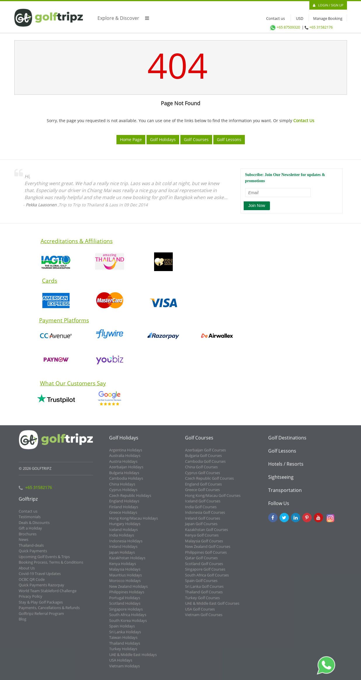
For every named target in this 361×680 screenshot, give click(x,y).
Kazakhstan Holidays (127, 561)
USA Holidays (120, 663)
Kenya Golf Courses (202, 538)
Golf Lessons (229, 139)
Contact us (274, 18)
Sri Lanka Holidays (125, 635)
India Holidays (121, 538)
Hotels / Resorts (286, 467)
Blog (22, 622)
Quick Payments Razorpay (41, 588)
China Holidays (122, 487)
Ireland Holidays (123, 550)
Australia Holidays (124, 459)
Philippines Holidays (126, 595)
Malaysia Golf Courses (204, 544)
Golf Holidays (163, 139)
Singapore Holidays (126, 612)
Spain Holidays (122, 629)
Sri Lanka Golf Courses (204, 590)
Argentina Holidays (125, 453)
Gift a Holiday (30, 531)
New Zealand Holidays (128, 590)
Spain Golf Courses (201, 584)
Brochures (27, 537)
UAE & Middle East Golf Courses (212, 606)
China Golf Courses (201, 470)
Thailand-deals (31, 548)
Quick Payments (33, 554)
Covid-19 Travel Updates (40, 577)
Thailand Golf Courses (204, 595)
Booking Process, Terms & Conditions (51, 565)
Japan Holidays (122, 555)
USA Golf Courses (200, 612)
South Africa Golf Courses (207, 578)
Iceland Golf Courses (202, 504)
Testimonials (30, 520)
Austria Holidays (123, 465)
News (23, 543)
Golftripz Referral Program (41, 617)
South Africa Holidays (127, 618)
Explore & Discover (123, 18)
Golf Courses (196, 139)
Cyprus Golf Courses (202, 476)
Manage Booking (327, 18)
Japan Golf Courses (201, 527)
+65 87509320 (284, 27)
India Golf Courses (201, 510)
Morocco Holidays (125, 584)
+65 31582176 (321, 27)
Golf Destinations (287, 441)
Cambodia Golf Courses (205, 465)
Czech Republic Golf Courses (209, 481)
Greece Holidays (123, 516)
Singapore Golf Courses (205, 572)
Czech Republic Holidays (130, 499)
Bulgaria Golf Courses (203, 459)
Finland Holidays (123, 510)
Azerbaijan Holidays (126, 470)
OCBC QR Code (32, 583)
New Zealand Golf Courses (207, 550)
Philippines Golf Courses (206, 555)
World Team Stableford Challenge (47, 594)
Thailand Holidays (124, 646)
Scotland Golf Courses (204, 567)
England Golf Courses (203, 487)
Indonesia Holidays (125, 544)
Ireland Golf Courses (202, 521)
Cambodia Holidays (126, 481)
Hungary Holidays (124, 527)
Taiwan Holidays (123, 641)
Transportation (285, 494)
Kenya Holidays (122, 567)
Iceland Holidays (123, 533)
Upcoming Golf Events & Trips (44, 560)
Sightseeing (281, 480)
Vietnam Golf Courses (203, 618)
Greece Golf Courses (202, 493)
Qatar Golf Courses (201, 561)
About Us (27, 571)
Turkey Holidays (123, 652)
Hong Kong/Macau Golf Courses (212, 499)
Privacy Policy (30, 599)
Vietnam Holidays (124, 669)
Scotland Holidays (124, 606)
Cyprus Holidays (123, 493)
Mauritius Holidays (125, 578)
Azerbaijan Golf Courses (205, 453)
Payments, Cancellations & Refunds (49, 611)
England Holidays (124, 504)
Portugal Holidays (124, 601)
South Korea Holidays (128, 624)
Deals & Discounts (34, 526)
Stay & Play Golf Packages (41, 605)
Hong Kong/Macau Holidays (133, 521)
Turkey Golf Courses (202, 601)
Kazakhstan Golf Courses (206, 533)
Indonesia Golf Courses (205, 516)
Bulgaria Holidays (124, 476)
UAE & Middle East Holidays (133, 658)
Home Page (131, 139)
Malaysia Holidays (124, 572)
